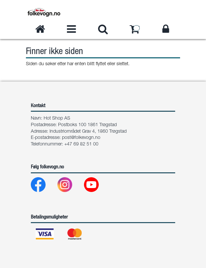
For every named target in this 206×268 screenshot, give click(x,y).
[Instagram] (70, 186)
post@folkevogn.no (81, 138)
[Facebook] (43, 186)
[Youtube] (96, 186)
